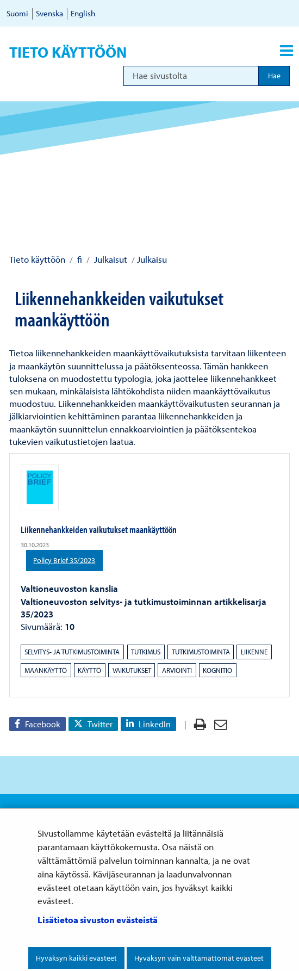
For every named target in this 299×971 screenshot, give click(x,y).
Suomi (17, 13)
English (83, 13)
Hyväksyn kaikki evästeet (76, 958)
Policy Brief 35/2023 (68, 559)
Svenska (49, 13)
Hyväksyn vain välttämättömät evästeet (199, 958)
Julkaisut (109, 259)
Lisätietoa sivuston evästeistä (98, 919)
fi (78, 259)
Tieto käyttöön (68, 52)
